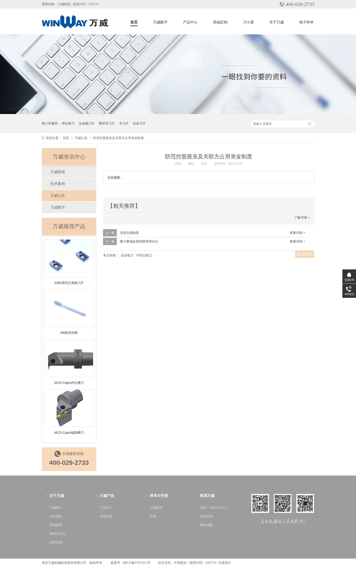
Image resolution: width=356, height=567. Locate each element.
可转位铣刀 (144, 255)
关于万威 (276, 22)
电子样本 (306, 22)
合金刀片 (139, 123)
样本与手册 (159, 496)
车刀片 (124, 123)
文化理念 (55, 516)
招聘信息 (55, 542)
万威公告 (81, 138)
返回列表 (305, 254)
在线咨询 (206, 516)
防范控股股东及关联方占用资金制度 (118, 138)
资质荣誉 (55, 525)
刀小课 (248, 22)
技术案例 (57, 184)
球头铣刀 (68, 123)
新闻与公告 (57, 533)
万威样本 (156, 507)
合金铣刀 (127, 255)
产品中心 (190, 22)
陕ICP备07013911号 (136, 562)
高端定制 (220, 22)
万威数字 (160, 22)
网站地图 (206, 525)
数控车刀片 (107, 123)
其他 (153, 516)
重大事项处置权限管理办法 (139, 241)
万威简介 (55, 507)
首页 (134, 22)
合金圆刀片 (87, 123)
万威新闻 (57, 172)
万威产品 (107, 496)
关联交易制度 (129, 233)
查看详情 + (297, 233)
